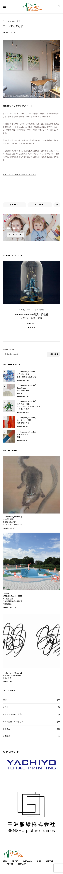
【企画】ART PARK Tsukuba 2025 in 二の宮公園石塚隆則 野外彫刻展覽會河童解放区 (12, 599)
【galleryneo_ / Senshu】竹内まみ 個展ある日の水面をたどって (27, 374)
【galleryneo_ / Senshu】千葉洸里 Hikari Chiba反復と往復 (13, 675)
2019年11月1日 (9, 33)
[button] (29, 328)
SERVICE (49, 861)
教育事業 (10, 219)
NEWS (5, 861)
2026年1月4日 (23, 441)
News (5, 700)
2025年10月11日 (10, 608)
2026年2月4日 (23, 426)
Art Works (27, 861)
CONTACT (22, 864)
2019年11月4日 (13, 228)
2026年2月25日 (23, 413)
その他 (21, 310)
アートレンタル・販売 (11, 21)
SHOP (39, 861)
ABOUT (10, 864)
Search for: (9, 349)
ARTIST (15, 861)
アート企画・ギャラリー (13, 721)
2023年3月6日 (31, 323)
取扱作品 (6, 729)
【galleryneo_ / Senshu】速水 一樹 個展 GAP (27, 434)
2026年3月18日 (23, 397)
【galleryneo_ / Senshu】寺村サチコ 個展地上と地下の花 (27, 420)
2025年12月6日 (9, 528)
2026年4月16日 (23, 380)
